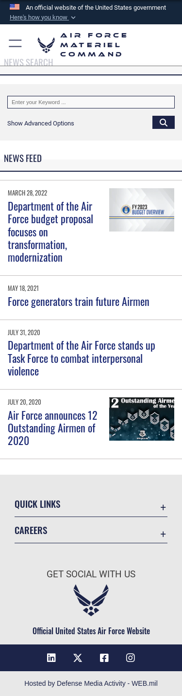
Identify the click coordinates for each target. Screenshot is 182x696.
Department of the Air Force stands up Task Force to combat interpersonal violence (81, 357)
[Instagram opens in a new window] (130, 658)
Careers (31, 530)
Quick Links (37, 504)
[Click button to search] (163, 122)
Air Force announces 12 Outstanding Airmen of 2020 (53, 427)
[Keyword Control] (91, 102)
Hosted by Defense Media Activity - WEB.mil (91, 683)
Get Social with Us (91, 574)
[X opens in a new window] (77, 658)
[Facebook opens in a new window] (104, 658)
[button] (44, 17)
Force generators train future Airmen (78, 301)
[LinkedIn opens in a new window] (51, 658)
